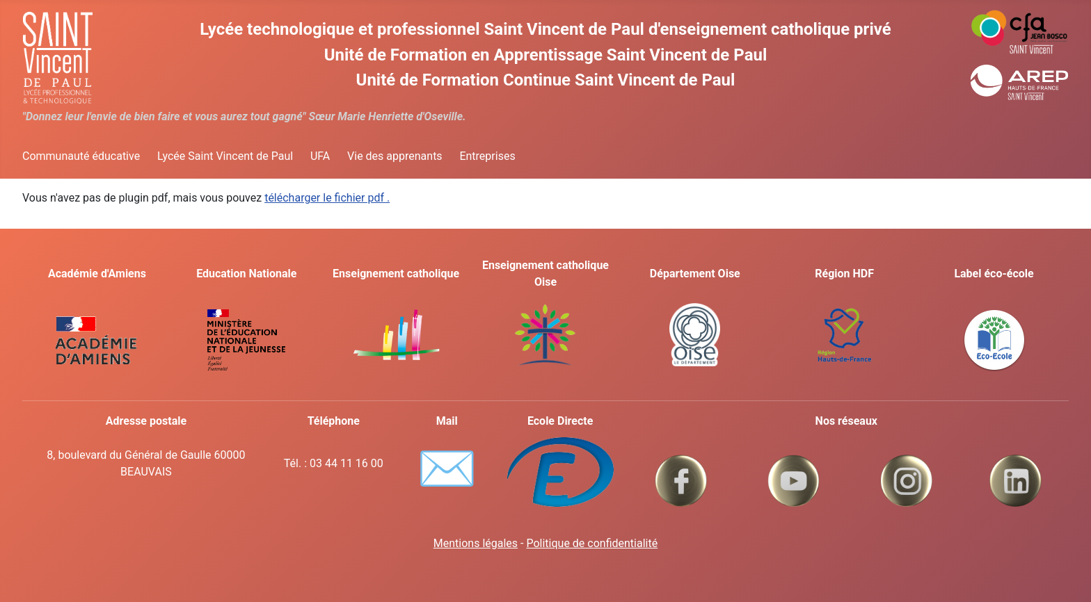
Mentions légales (475, 543)
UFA (320, 156)
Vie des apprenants (395, 156)
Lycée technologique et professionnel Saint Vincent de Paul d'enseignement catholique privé (545, 29)
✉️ (447, 468)
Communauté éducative (81, 156)
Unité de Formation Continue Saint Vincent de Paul (545, 80)
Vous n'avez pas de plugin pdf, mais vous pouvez (206, 197)
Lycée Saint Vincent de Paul (225, 156)
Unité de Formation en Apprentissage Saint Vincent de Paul (545, 55)
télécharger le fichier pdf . (327, 197)
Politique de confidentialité (592, 543)
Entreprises (487, 156)
